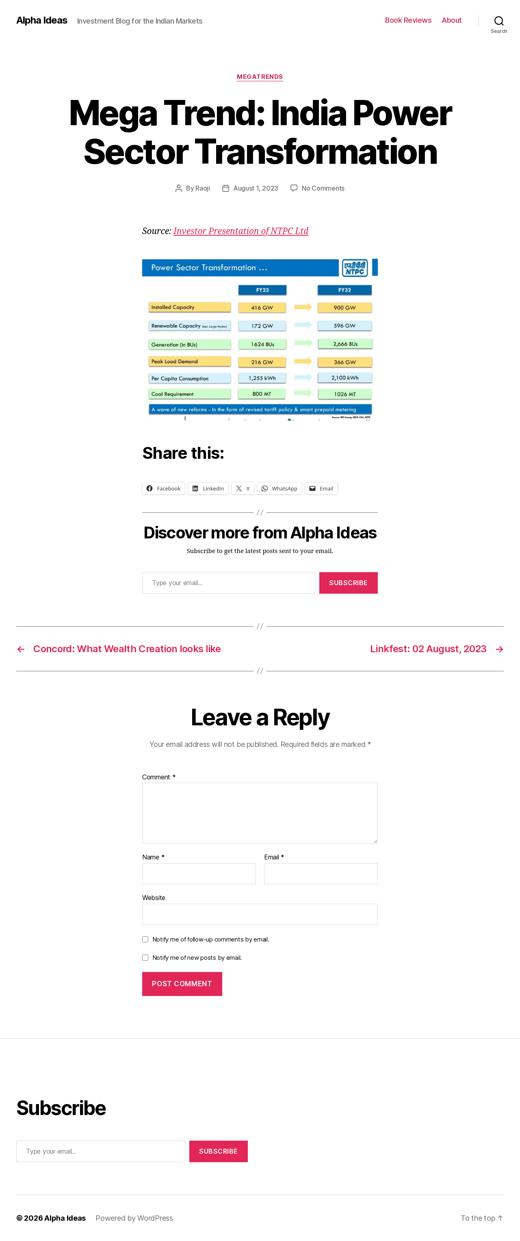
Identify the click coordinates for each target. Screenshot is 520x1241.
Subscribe (348, 583)
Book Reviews (408, 20)
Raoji (202, 188)
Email (274, 857)
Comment (159, 777)
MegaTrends (260, 76)
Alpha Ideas (41, 20)
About (452, 20)
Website (153, 898)
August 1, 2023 (255, 188)
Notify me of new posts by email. (197, 957)
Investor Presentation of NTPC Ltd (240, 231)
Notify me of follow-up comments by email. (210, 939)
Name (153, 857)
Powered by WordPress (134, 1218)
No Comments (323, 188)
